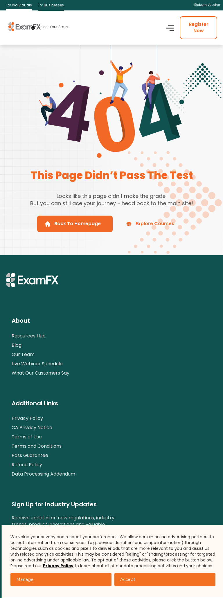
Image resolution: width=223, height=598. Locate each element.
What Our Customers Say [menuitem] (40, 373)
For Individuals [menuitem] (19, 5)
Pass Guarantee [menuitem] (30, 455)
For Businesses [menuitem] (51, 5)
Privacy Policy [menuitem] (27, 418)
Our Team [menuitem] (23, 354)
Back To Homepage (73, 223)
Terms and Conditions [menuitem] (37, 446)
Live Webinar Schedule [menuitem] (37, 363)
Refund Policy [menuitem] (27, 464)
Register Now (198, 27)
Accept (127, 579)
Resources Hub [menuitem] (29, 336)
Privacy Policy (58, 566)
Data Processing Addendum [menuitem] (43, 474)
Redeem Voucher (207, 5)
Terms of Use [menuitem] (27, 436)
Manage (24, 579)
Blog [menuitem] (16, 345)
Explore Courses (150, 223)
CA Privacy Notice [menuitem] (32, 427)
